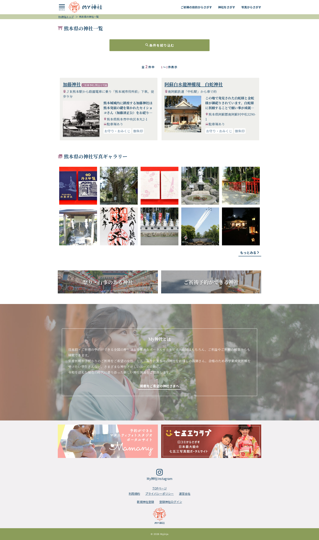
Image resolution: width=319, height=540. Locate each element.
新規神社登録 (145, 502)
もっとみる (250, 252)
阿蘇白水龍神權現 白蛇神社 (194, 84)
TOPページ (159, 488)
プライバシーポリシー (159, 494)
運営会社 (184, 494)
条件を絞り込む (159, 45)
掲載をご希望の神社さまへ (159, 385)
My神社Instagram (160, 475)
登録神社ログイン (170, 502)
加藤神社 (72, 84)
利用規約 (134, 494)
